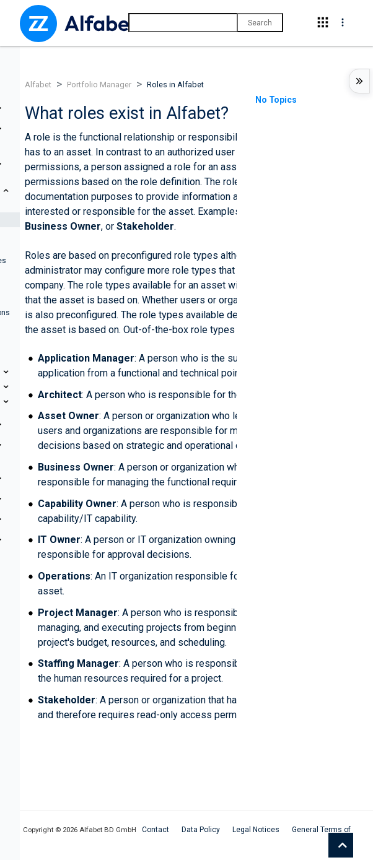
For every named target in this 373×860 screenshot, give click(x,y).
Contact (155, 829)
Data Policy (201, 829)
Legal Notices (255, 829)
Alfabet (38, 84)
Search (260, 23)
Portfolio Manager (99, 84)
